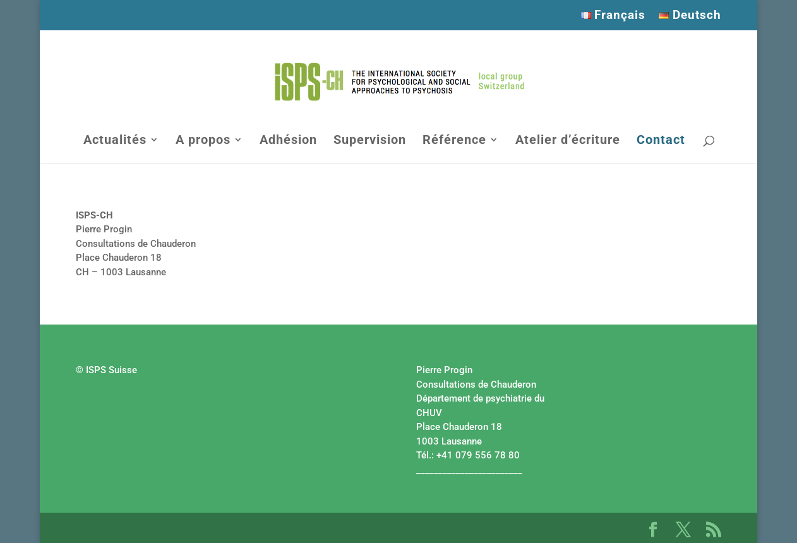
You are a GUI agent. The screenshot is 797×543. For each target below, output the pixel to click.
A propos (203, 141)
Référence (454, 141)
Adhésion (288, 141)
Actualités (115, 141)
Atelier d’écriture (567, 141)
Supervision (369, 141)
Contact (661, 141)
